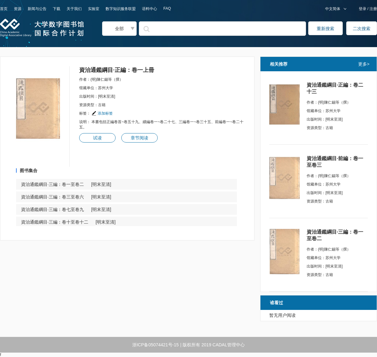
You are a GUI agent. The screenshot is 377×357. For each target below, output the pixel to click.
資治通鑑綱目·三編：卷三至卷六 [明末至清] (66, 196)
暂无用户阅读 (282, 315)
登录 (363, 9)
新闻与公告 (37, 9)
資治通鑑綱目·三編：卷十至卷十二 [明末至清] (68, 221)
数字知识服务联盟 (121, 9)
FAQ (167, 8)
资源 (17, 9)
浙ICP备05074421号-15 (155, 344)
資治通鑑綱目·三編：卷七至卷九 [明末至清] (66, 209)
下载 (56, 9)
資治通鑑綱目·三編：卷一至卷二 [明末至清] (66, 184)
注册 (373, 9)
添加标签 (102, 113)
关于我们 (74, 9)
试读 (97, 137)
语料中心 (149, 9)
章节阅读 (139, 137)
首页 (4, 9)
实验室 (93, 9)
